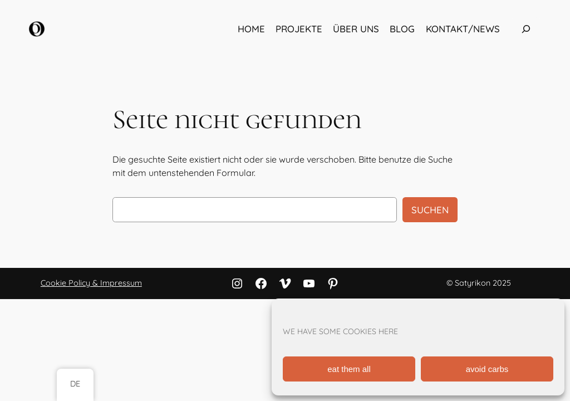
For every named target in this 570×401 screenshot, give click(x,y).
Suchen (430, 210)
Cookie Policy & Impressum (91, 283)
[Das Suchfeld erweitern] (526, 29)
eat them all (349, 369)
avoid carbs (487, 369)
